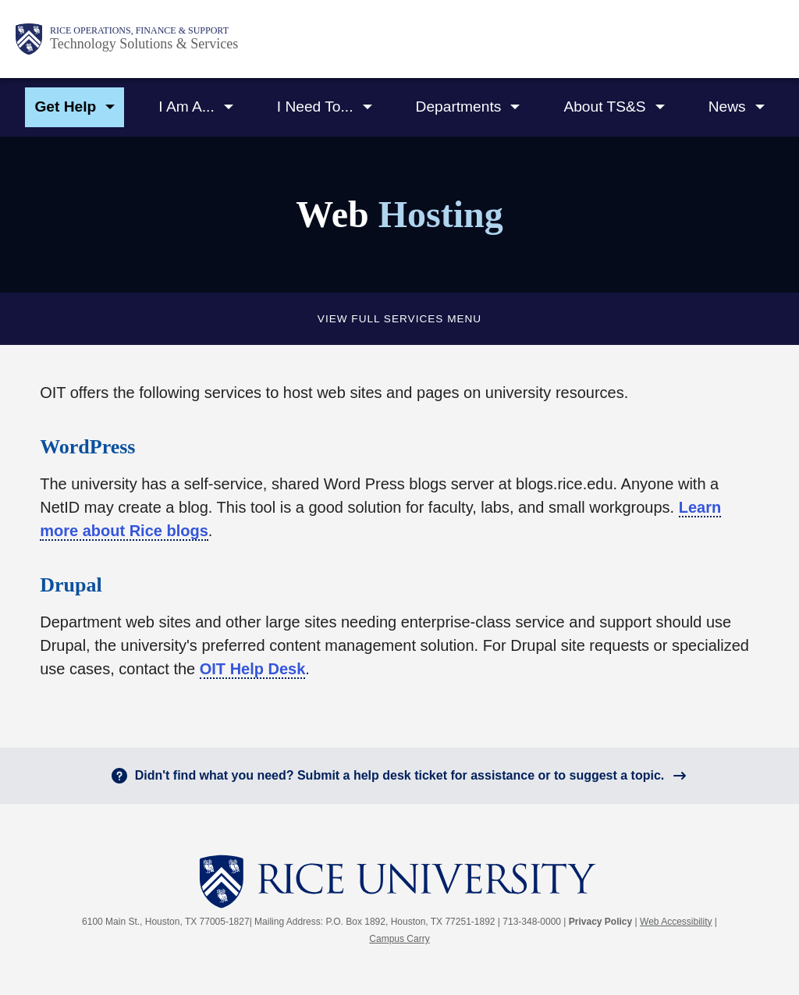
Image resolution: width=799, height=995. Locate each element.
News (727, 106)
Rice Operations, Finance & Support (139, 30)
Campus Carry (399, 938)
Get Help (65, 106)
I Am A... (186, 106)
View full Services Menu (399, 319)
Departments (459, 106)
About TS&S (604, 106)
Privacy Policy (600, 921)
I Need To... (315, 106)
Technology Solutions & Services (144, 44)
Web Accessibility (676, 921)
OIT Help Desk (253, 668)
